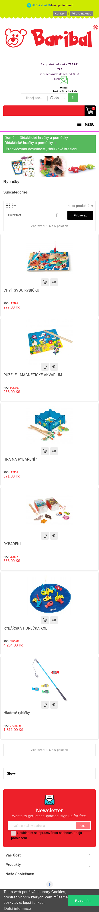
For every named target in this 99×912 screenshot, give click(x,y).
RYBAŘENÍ (12, 544)
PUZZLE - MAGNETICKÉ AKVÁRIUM (33, 375)
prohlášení (19, 838)
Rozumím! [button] (83, 900)
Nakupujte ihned (62, 5)
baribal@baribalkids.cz (67, 91)
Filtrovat (80, 215)
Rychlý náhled (54, 282)
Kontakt (60, 13)
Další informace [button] (17, 908)
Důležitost (35, 215)
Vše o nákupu (81, 13)
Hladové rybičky (17, 713)
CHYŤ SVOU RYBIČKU (21, 290)
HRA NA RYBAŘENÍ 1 (21, 459)
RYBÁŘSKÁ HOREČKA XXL (25, 628)
